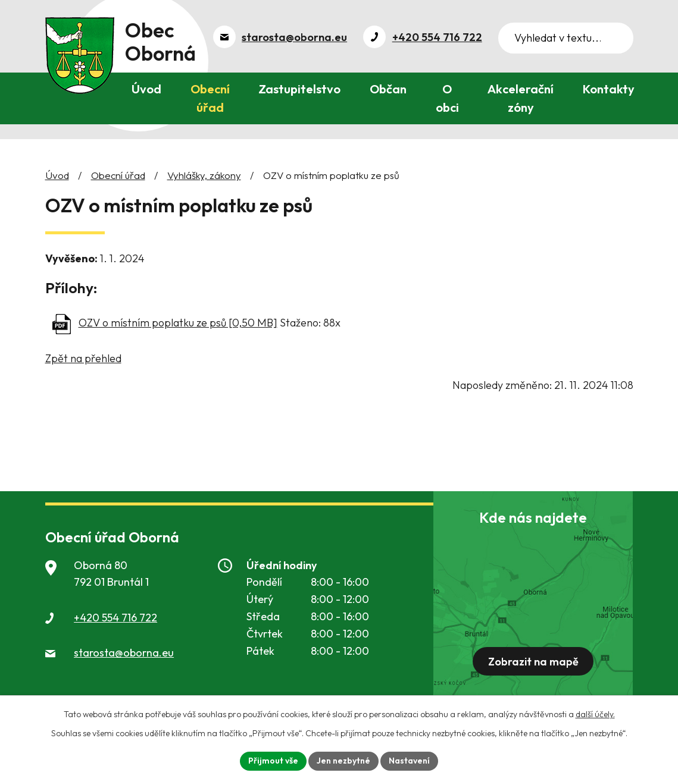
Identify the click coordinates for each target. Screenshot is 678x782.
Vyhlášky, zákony (204, 175)
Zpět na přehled (83, 358)
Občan (388, 88)
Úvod (146, 88)
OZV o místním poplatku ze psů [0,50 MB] (178, 322)
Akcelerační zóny (521, 98)
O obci (447, 98)
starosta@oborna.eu (124, 652)
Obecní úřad (210, 98)
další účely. (595, 714)
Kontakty (609, 88)
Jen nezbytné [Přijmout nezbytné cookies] (343, 760)
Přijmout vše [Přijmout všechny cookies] (273, 760)
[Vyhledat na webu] (565, 38)
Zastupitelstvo (299, 88)
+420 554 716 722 (115, 617)
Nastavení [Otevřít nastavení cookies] (409, 760)
